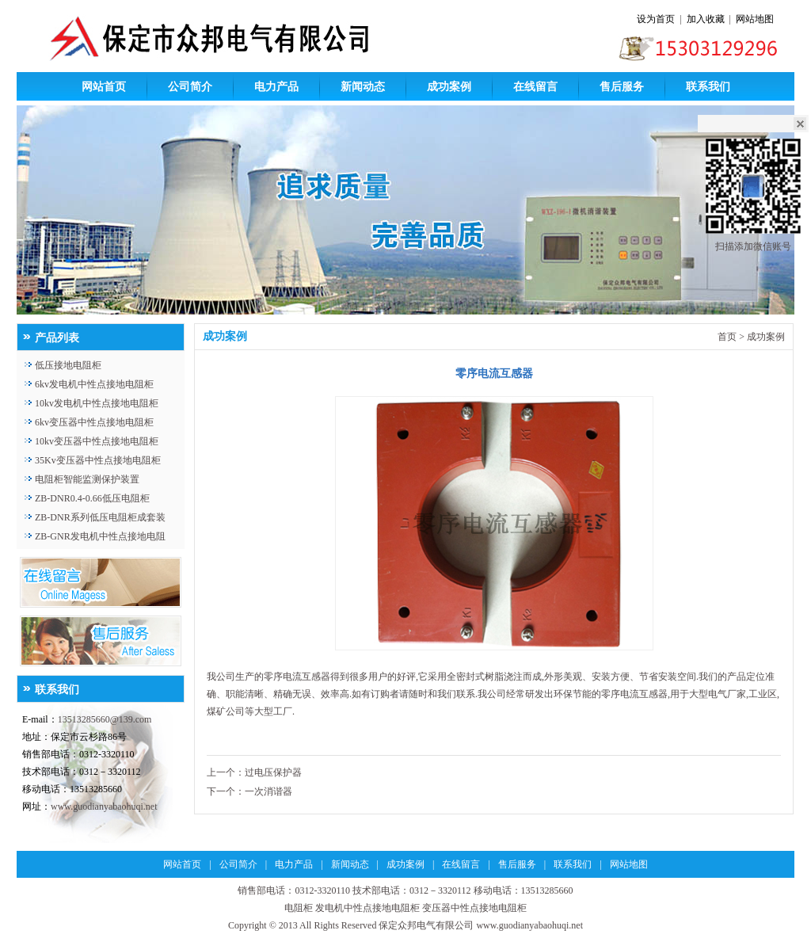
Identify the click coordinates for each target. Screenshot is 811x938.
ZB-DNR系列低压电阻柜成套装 (100, 517)
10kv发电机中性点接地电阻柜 (96, 403)
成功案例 (449, 87)
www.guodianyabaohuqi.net (104, 806)
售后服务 (622, 87)
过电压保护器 (273, 772)
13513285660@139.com (105, 719)
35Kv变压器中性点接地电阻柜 (98, 460)
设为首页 (656, 19)
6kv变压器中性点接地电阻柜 (94, 422)
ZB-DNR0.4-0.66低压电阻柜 (92, 498)
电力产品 (276, 87)
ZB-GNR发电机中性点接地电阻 (100, 536)
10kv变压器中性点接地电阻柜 (96, 441)
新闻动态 (363, 87)
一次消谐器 (268, 791)
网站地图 (755, 19)
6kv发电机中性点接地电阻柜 (94, 384)
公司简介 (190, 87)
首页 (727, 336)
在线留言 (535, 87)
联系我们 (708, 87)
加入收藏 (706, 19)
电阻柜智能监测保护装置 (87, 479)
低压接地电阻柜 (68, 365)
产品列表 (57, 338)
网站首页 (104, 87)
